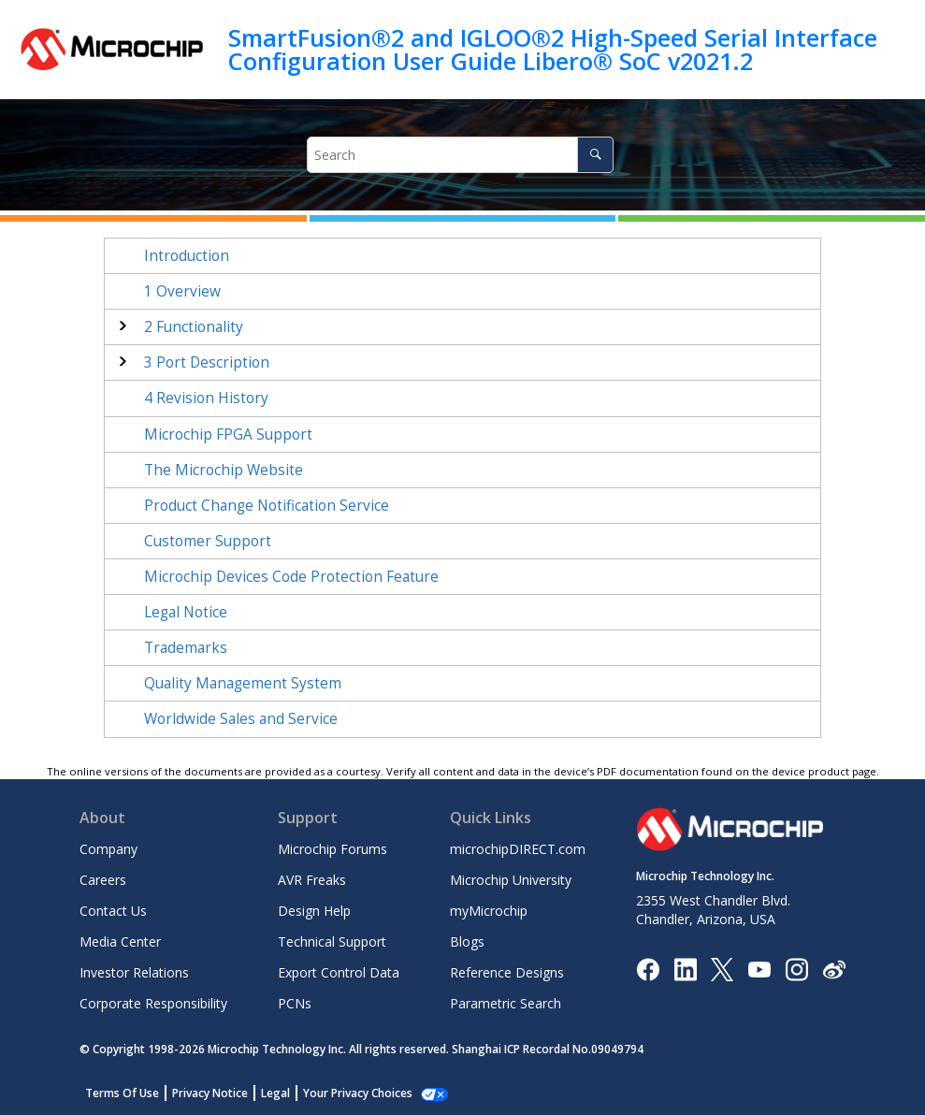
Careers (102, 880)
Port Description (206, 362)
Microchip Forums (332, 849)
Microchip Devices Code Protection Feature (291, 576)
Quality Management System (242, 683)
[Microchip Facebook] (647, 968)
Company (108, 849)
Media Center (120, 941)
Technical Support (332, 941)
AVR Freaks (312, 880)
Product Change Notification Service (266, 505)
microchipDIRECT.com (517, 849)
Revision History (206, 398)
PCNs (294, 1003)
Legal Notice (185, 612)
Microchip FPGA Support (228, 434)
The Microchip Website (223, 470)
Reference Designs (507, 972)
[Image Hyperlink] (759, 969)
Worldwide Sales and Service (241, 719)
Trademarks (185, 648)
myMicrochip (489, 911)
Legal (275, 1093)
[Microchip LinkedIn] (685, 968)
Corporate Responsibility (153, 1003)
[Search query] (460, 155)
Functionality (193, 327)
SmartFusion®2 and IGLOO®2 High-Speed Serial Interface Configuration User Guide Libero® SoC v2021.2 (552, 49)
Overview (182, 291)
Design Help (314, 911)
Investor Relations (134, 972)
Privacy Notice (210, 1093)
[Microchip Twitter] (722, 968)
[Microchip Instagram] (796, 968)
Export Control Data (338, 972)
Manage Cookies (347, 1093)
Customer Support (207, 541)
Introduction (186, 256)
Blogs (467, 941)
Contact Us (113, 911)
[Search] (595, 155)
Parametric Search (505, 1003)
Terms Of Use (122, 1093)
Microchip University (510, 880)
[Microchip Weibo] (834, 969)
